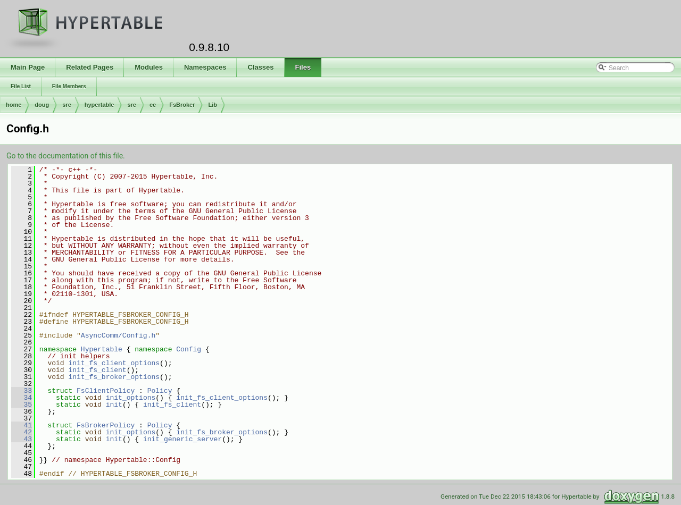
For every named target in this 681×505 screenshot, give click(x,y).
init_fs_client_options (114, 363)
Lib (212, 105)
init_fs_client (97, 370)
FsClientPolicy (106, 390)
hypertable (99, 105)
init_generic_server (182, 439)
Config (188, 349)
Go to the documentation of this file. (65, 156)
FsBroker (182, 105)
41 (21, 425)
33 (21, 390)
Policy (159, 390)
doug (42, 105)
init (114, 404)
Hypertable (101, 349)
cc (153, 105)
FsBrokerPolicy (106, 425)
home (13, 105)
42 (21, 432)
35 (21, 404)
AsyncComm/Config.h (118, 335)
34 (21, 397)
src (66, 105)
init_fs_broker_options (114, 377)
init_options (131, 397)
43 (21, 439)
